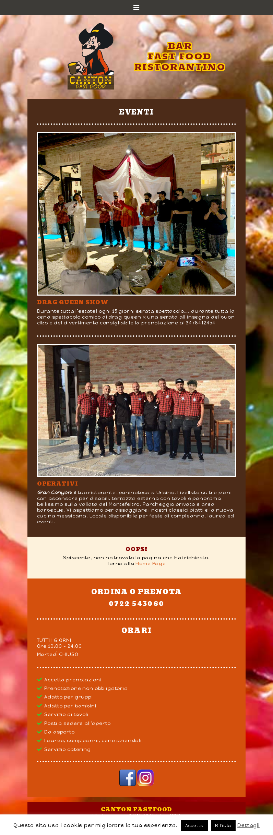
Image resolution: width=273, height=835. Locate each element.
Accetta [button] (194, 825)
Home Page (150, 563)
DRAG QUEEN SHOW (72, 302)
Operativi (57, 483)
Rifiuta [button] (223, 825)
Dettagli (248, 825)
